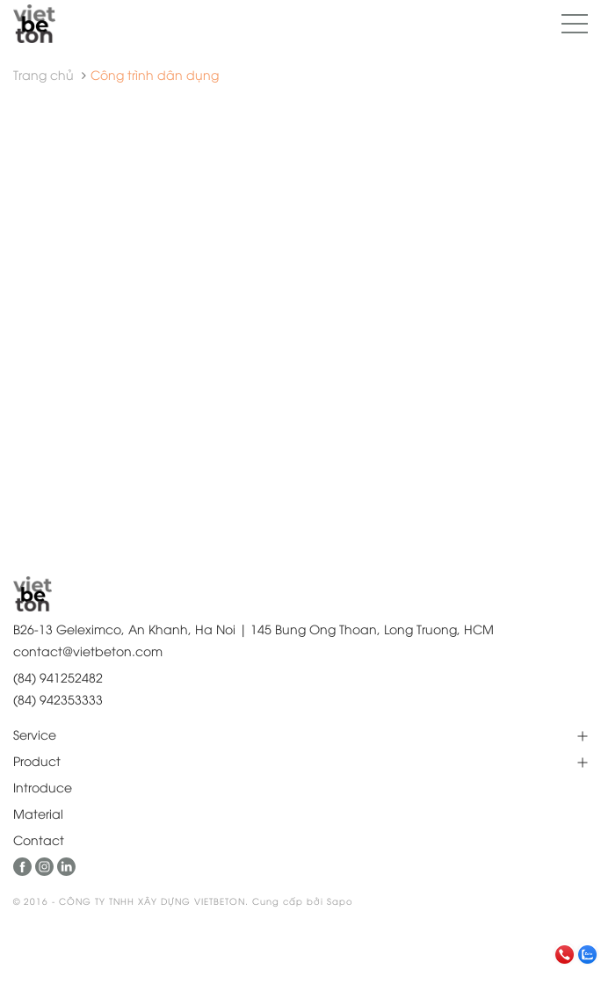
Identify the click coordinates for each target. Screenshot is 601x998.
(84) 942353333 (58, 699)
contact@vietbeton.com (88, 650)
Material (38, 813)
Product (37, 760)
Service (34, 734)
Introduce (42, 786)
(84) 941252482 (58, 677)
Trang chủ (43, 74)
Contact (38, 839)
